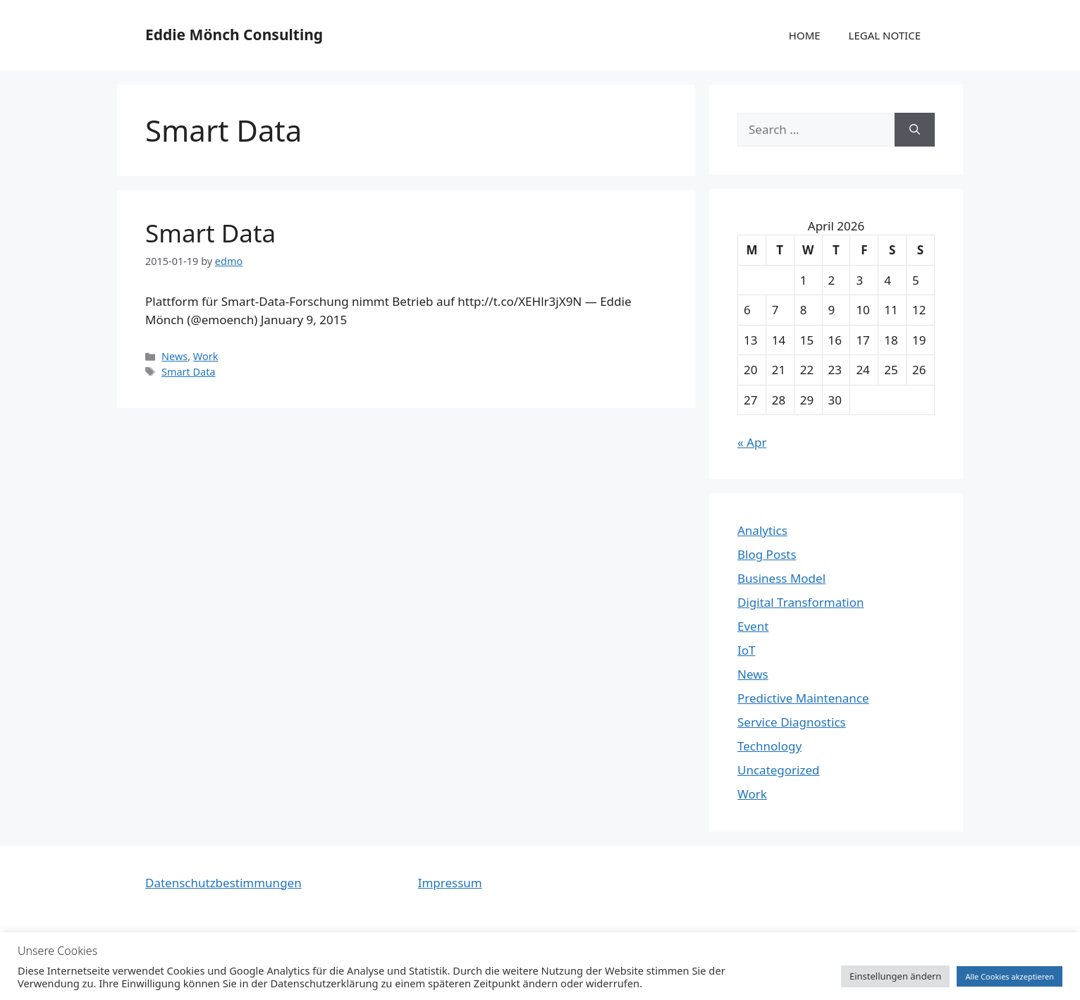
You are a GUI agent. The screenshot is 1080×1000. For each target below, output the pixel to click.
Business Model (781, 578)
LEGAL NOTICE (885, 35)
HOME (805, 35)
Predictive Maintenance (803, 698)
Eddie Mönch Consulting (234, 34)
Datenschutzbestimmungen (223, 883)
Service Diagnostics (791, 722)
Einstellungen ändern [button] (895, 976)
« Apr (751, 442)
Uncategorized (778, 770)
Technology (769, 746)
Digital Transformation (800, 602)
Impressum (450, 883)
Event (752, 626)
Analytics (762, 530)
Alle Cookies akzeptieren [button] (1009, 976)
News (174, 356)
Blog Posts (767, 554)
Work (206, 356)
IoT (746, 650)
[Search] (915, 130)
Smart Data (210, 232)
